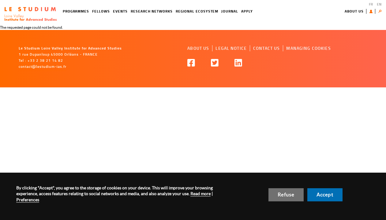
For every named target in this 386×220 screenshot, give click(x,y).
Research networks (152, 11)
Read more (200, 193)
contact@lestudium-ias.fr (42, 66)
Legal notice (231, 48)
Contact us (266, 48)
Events (120, 11)
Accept (325, 194)
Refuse (286, 194)
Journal (229, 11)
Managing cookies (308, 48)
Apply (247, 11)
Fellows (101, 11)
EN (379, 4)
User (372, 11)
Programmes (76, 11)
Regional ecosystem (197, 11)
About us (354, 11)
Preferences (27, 199)
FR (371, 4)
